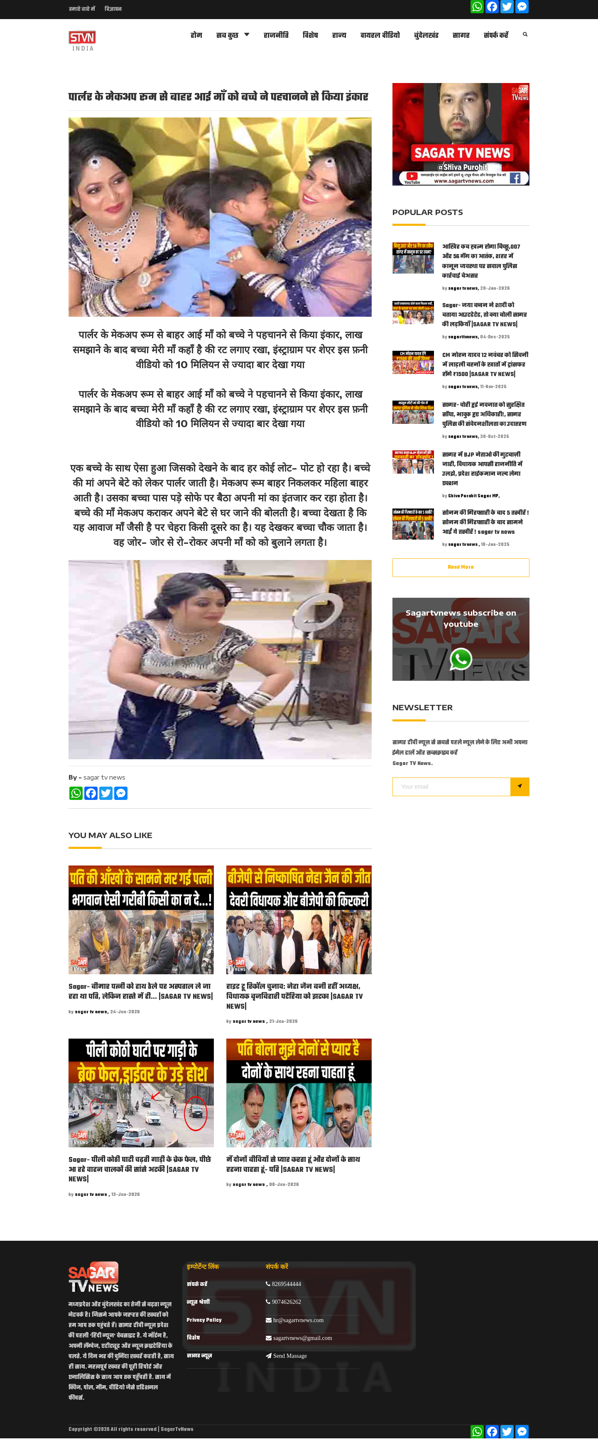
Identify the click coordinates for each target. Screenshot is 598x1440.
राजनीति (276, 37)
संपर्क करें (496, 37)
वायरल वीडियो (380, 37)
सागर (461, 37)
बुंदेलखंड (426, 37)
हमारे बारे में (82, 10)
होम (196, 37)
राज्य (339, 37)
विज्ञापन (113, 10)
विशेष (310, 37)
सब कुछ (233, 36)
